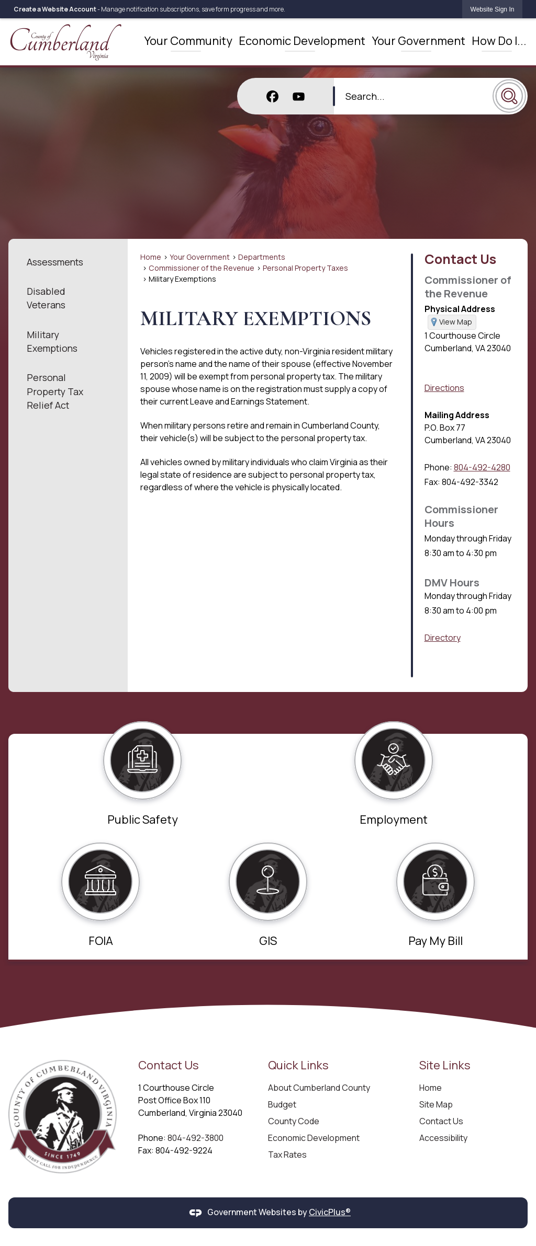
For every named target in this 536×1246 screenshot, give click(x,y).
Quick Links (298, 1061)
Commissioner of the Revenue (201, 264)
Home (150, 253)
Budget (282, 1100)
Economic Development (314, 1133)
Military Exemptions (52, 337)
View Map (455, 317)
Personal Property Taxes (305, 264)
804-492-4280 (482, 463)
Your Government (200, 253)
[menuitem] (186, 39)
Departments (261, 253)
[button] (509, 91)
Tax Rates (287, 1150)
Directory (443, 634)
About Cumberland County (319, 1083)
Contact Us (460, 254)
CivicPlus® (330, 1208)
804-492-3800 (196, 1133)
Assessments (55, 257)
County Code (293, 1117)
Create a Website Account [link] (55, 9)
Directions (444, 384)
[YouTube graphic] (299, 90)
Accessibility (443, 1133)
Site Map (436, 1100)
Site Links (445, 1061)
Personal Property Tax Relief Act (55, 387)
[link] (492, 9)
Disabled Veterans (46, 294)
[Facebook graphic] (272, 90)
